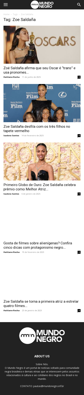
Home (6, 14)
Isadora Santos (11, 135)
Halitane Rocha (11, 77)
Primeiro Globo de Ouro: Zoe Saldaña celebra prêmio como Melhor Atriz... (39, 187)
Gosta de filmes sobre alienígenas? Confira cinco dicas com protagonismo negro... (37, 245)
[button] (5, 4)
